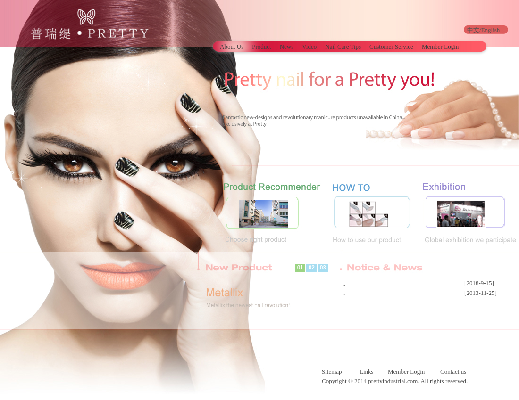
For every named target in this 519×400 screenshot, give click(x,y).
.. (344, 283)
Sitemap (332, 371)
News (287, 46)
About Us (231, 46)
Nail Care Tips (343, 46)
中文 (473, 29)
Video (309, 46)
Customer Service (391, 46)
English (490, 29)
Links (367, 371)
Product (261, 46)
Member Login (440, 46)
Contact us (453, 371)
